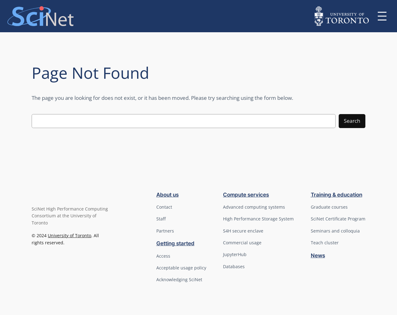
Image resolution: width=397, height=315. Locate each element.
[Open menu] (382, 16)
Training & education (336, 195)
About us (167, 195)
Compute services (246, 195)
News (318, 255)
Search (352, 120)
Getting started (175, 243)
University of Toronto (69, 235)
